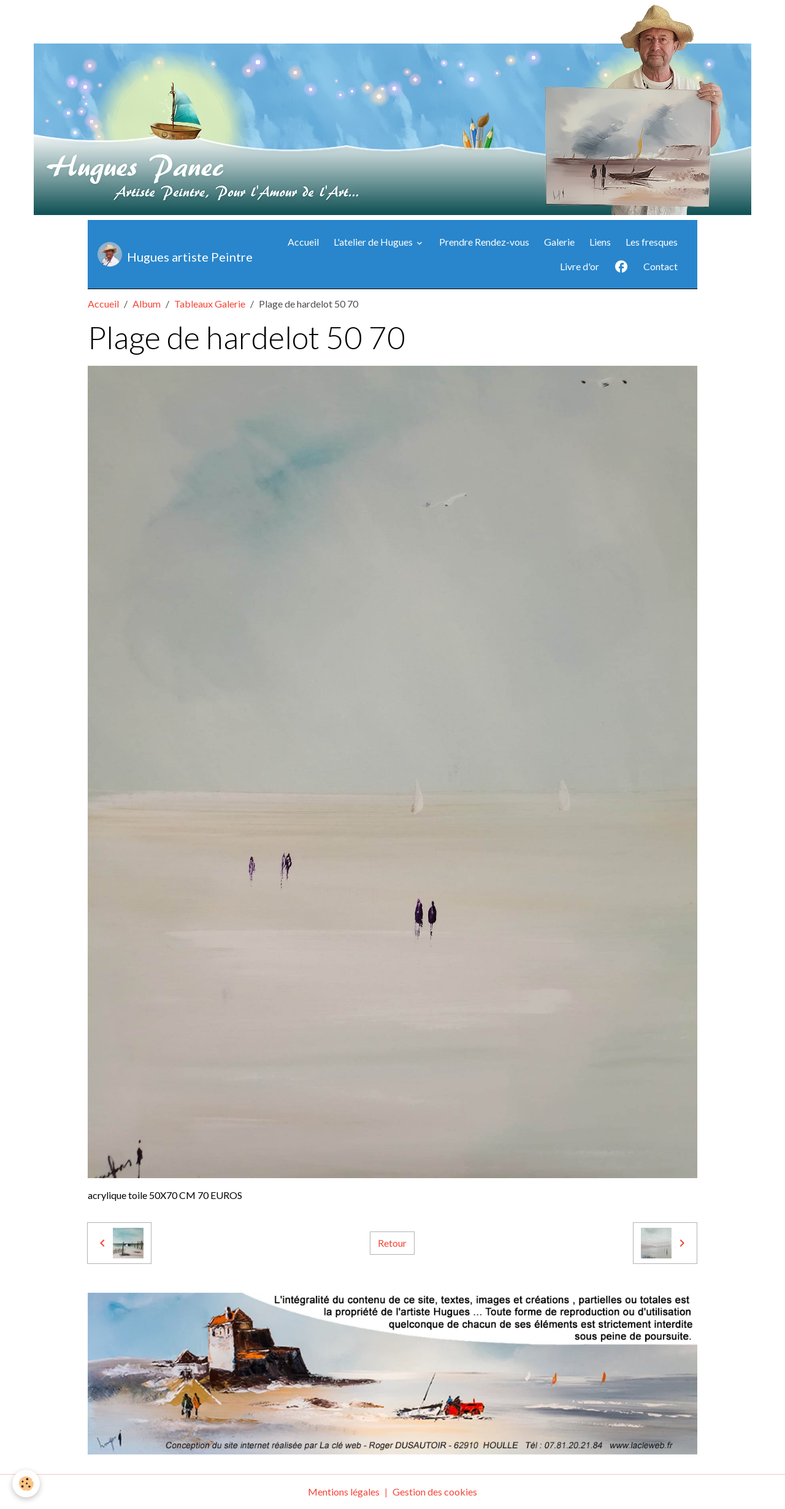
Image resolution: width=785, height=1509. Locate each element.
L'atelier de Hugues (374, 242)
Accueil (303, 242)
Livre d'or (579, 266)
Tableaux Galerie (209, 303)
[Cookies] (26, 1483)
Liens (600, 242)
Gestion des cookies (434, 1491)
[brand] (163, 254)
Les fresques (652, 242)
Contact (660, 266)
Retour (392, 1243)
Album (146, 303)
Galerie (559, 242)
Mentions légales (344, 1491)
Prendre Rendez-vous (484, 242)
